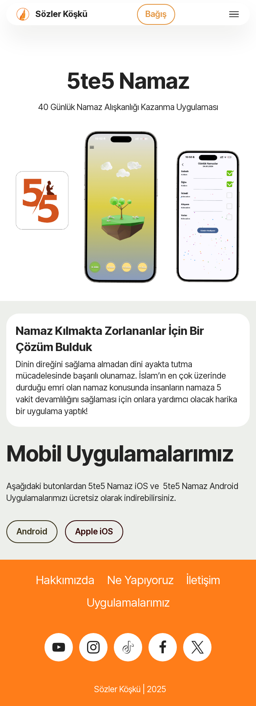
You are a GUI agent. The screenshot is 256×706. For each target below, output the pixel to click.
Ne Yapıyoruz (140, 580)
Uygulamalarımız (128, 602)
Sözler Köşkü (61, 14)
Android (32, 531)
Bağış (156, 14)
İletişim (203, 580)
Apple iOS (94, 531)
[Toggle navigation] (234, 14)
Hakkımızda (65, 580)
